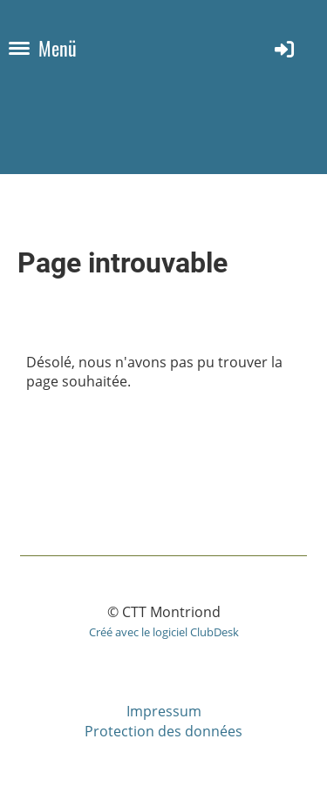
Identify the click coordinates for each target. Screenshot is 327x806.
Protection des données (163, 731)
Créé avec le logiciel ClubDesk (164, 632)
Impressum (163, 711)
